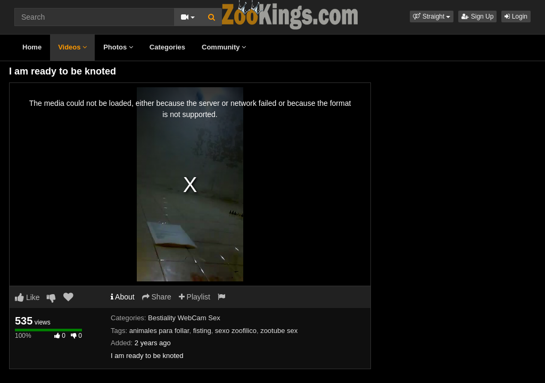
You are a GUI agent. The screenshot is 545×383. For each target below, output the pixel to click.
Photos (118, 47)
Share (156, 297)
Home (32, 47)
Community (224, 47)
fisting (202, 331)
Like (27, 297)
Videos (72, 47)
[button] (431, 16)
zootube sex (279, 331)
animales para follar (159, 331)
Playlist (194, 297)
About (123, 297)
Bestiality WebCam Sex (184, 318)
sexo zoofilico (236, 331)
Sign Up (477, 16)
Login (516, 16)
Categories (167, 47)
